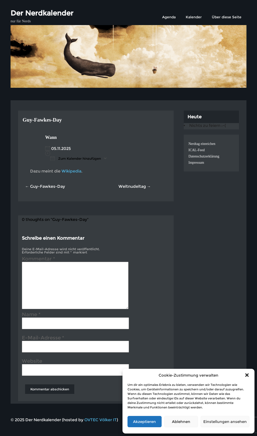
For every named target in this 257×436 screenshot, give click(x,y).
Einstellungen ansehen (225, 421)
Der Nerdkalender (42, 13)
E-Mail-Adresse (43, 338)
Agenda (169, 17)
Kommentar (38, 259)
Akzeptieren (144, 421)
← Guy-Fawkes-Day (45, 186)
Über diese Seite (226, 17)
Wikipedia (71, 171)
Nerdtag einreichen (201, 144)
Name (31, 315)
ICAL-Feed (196, 150)
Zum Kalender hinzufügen (75, 158)
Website (32, 362)
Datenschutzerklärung (203, 156)
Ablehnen (181, 421)
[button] (246, 375)
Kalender (194, 17)
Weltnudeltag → (134, 186)
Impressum (196, 162)
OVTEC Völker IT (100, 419)
